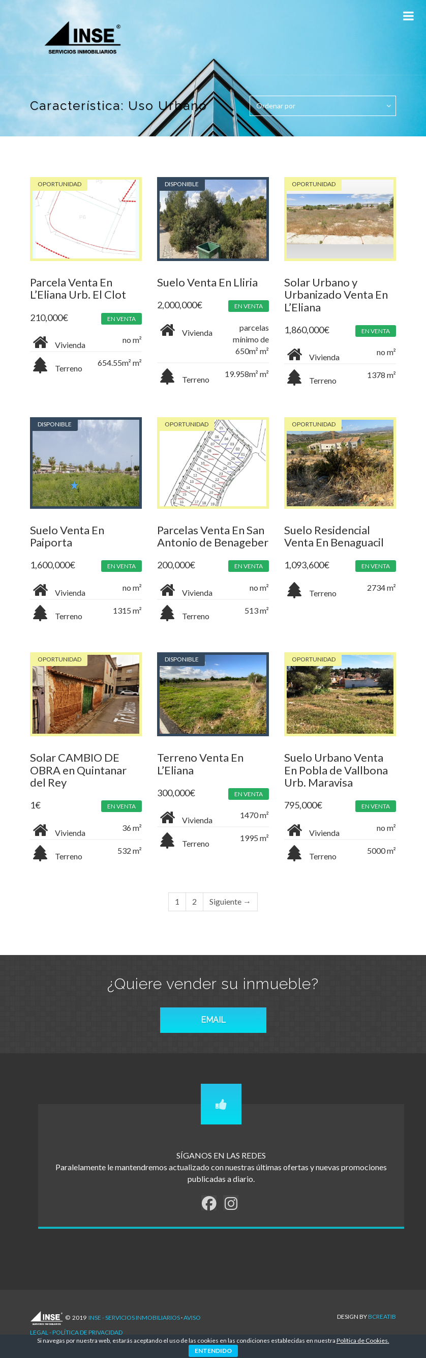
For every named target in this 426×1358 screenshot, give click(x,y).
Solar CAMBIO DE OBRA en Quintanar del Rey (78, 769)
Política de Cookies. (363, 1340)
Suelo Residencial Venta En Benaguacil (334, 536)
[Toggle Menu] (408, 16)
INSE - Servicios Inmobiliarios (134, 1317)
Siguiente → (230, 901)
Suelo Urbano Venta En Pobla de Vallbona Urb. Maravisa (336, 769)
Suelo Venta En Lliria (207, 282)
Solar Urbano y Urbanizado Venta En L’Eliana (336, 294)
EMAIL (213, 1020)
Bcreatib (382, 1316)
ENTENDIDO (213, 1350)
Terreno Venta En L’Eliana (200, 763)
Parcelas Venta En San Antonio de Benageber (212, 536)
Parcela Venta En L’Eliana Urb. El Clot (78, 288)
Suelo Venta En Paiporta (67, 536)
